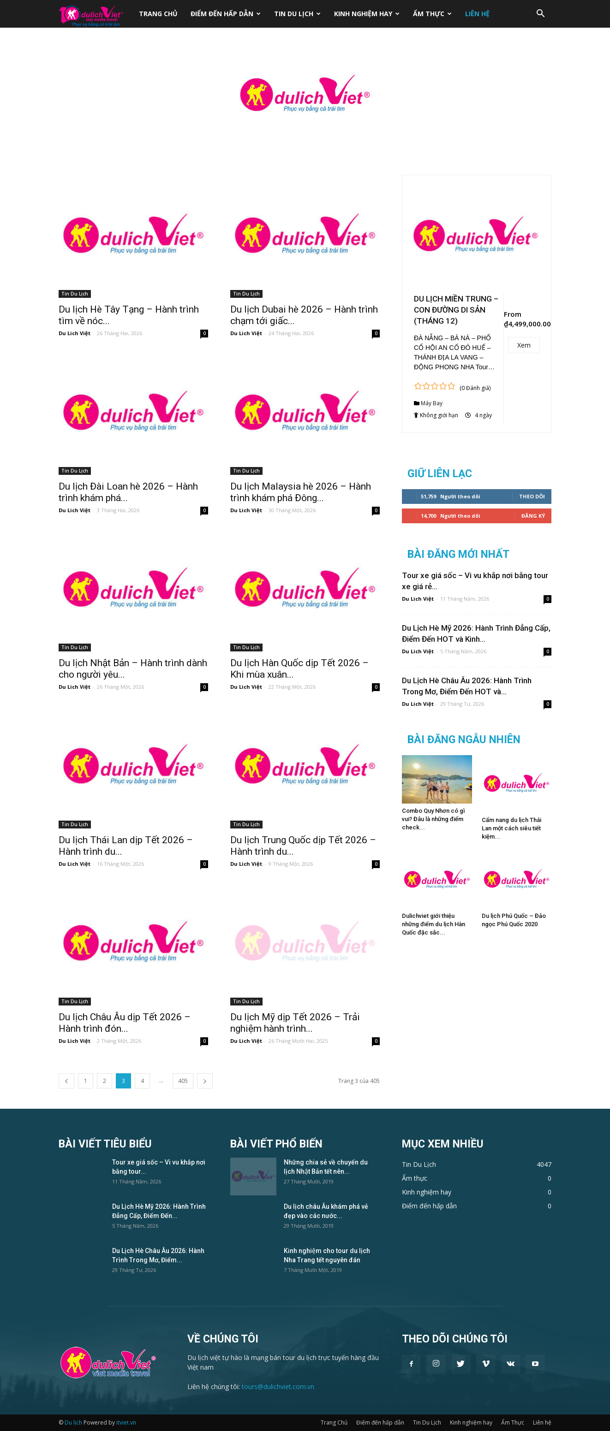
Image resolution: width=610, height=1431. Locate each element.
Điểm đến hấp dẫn (226, 13)
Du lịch (73, 1422)
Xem (524, 345)
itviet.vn (126, 1422)
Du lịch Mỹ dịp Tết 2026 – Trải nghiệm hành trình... (295, 1022)
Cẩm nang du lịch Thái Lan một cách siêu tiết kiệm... (511, 828)
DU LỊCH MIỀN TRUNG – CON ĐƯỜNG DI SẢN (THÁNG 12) (456, 309)
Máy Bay (432, 403)
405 (183, 1081)
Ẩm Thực (432, 13)
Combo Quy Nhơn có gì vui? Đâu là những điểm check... (433, 819)
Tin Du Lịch (297, 13)
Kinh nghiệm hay (367, 13)
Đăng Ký (533, 515)
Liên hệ (477, 13)
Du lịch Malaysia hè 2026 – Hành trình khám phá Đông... (300, 492)
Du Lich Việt (74, 333)
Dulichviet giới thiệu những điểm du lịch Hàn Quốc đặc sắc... (433, 924)
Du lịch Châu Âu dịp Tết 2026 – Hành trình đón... (125, 1022)
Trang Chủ (158, 13)
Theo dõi (532, 496)
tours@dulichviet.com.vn (278, 1386)
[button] (540, 14)
